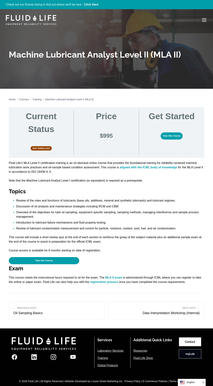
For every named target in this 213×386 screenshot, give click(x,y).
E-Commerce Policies (155, 381)
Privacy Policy (133, 381)
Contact (190, 341)
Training (37, 99)
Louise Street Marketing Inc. (107, 381)
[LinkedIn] (34, 357)
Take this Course (171, 136)
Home (12, 99)
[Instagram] (53, 357)
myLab (190, 354)
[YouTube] (73, 357)
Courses (24, 99)
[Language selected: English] (192, 382)
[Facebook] (14, 357)
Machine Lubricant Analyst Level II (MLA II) (69, 99)
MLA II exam (113, 277)
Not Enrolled (41, 148)
